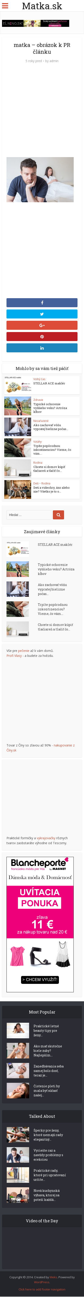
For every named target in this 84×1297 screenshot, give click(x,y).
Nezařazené (41, 421)
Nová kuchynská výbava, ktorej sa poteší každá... (47, 1195)
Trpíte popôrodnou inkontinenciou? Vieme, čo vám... (52, 450)
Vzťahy (37, 442)
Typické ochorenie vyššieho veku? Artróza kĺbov (50, 408)
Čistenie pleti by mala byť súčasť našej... (47, 1091)
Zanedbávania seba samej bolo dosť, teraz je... (49, 1071)
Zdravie (38, 400)
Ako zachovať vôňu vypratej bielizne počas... (50, 427)
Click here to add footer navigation (42, 1290)
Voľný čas (39, 379)
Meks (53, 1278)
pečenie (23, 651)
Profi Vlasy (14, 656)
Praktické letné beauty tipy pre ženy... (46, 1030)
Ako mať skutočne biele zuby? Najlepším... (48, 1051)
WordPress (41, 1283)
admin (54, 61)
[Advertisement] (42, 112)
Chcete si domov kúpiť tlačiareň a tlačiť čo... (49, 469)
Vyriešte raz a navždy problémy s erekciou (48, 1155)
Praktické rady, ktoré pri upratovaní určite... (50, 1175)
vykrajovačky (46, 838)
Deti (36, 484)
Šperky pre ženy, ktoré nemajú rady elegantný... (48, 1135)
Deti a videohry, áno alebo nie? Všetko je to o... (51, 490)
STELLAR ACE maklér (49, 383)
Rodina (37, 463)
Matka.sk (42, 6)
